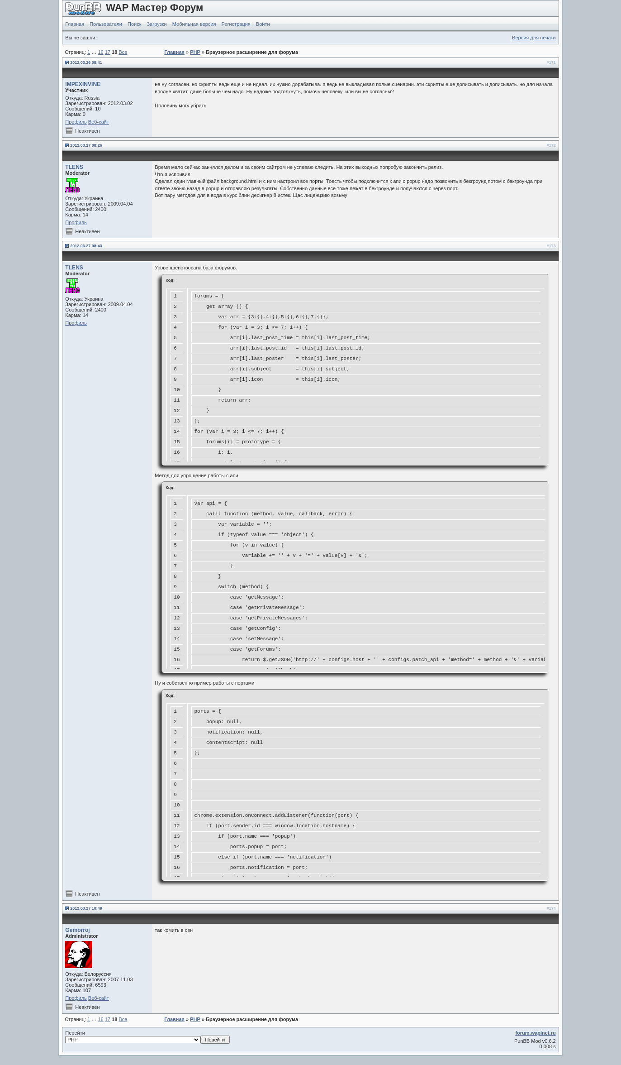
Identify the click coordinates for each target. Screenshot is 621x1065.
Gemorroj (77, 930)
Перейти (147, 1037)
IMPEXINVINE (82, 84)
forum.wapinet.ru (535, 1033)
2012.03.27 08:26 (86, 145)
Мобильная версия (194, 24)
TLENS (74, 167)
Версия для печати (534, 37)
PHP (195, 52)
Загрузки (156, 24)
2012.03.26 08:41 (86, 62)
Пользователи (106, 24)
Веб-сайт (98, 122)
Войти (263, 24)
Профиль (76, 122)
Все (123, 52)
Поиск (134, 24)
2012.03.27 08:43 (86, 246)
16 (100, 52)
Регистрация (236, 24)
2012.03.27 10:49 (86, 908)
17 (107, 52)
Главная (74, 24)
